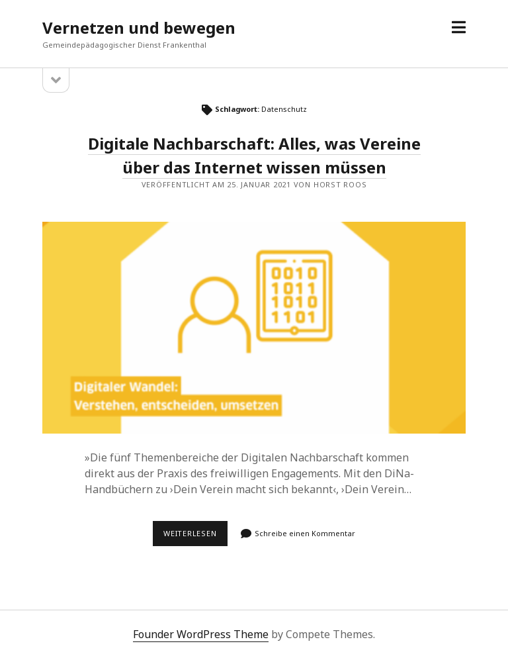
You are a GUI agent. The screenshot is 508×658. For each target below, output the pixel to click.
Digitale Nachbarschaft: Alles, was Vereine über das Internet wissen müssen (254, 328)
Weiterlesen (195, 537)
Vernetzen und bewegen (138, 27)
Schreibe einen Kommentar (305, 533)
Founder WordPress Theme (201, 634)
